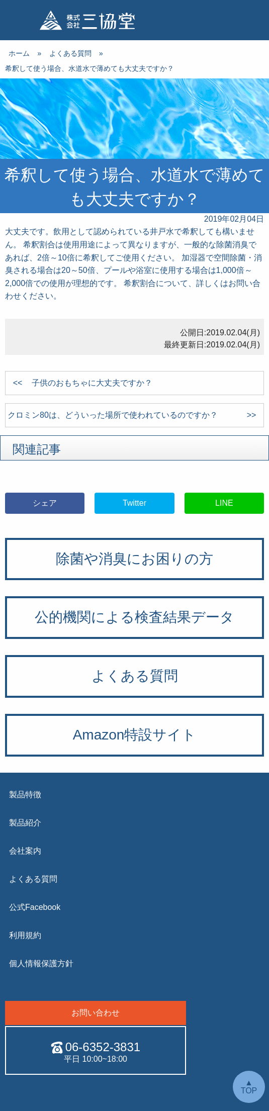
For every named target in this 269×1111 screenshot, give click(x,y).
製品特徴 (25, 794)
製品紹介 (25, 822)
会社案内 (25, 851)
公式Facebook (34, 907)
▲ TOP (249, 1086)
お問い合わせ (95, 1012)
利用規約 (25, 935)
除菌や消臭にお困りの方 (134, 559)
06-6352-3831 (95, 1047)
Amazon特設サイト (135, 735)
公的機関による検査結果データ (134, 617)
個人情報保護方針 (41, 963)
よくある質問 (135, 676)
